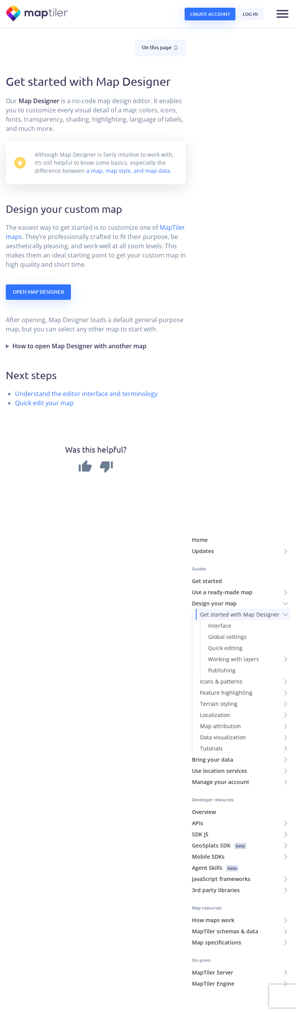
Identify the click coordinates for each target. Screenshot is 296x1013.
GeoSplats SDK (219, 812)
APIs (197, 790)
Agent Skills (215, 834)
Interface (219, 592)
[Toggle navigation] (282, 14)
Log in (250, 14)
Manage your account (220, 748)
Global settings (227, 603)
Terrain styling (218, 670)
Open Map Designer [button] (38, 258)
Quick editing (225, 614)
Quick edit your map (44, 370)
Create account (210, 14)
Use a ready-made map (222, 559)
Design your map (214, 570)
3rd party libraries (216, 857)
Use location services (219, 737)
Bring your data (212, 726)
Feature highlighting (226, 659)
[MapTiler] (37, 14)
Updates (203, 518)
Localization (215, 681)
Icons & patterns (221, 648)
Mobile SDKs (208, 823)
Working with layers (233, 626)
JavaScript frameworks (221, 845)
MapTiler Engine (213, 950)
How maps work (213, 887)
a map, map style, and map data (128, 137)
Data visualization (223, 704)
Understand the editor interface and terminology (86, 360)
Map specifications (216, 909)
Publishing (221, 637)
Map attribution (220, 693)
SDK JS (200, 801)
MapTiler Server (212, 939)
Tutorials (211, 715)
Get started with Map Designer (239, 581)
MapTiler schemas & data (225, 898)
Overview (204, 778)
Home (200, 506)
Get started (207, 548)
